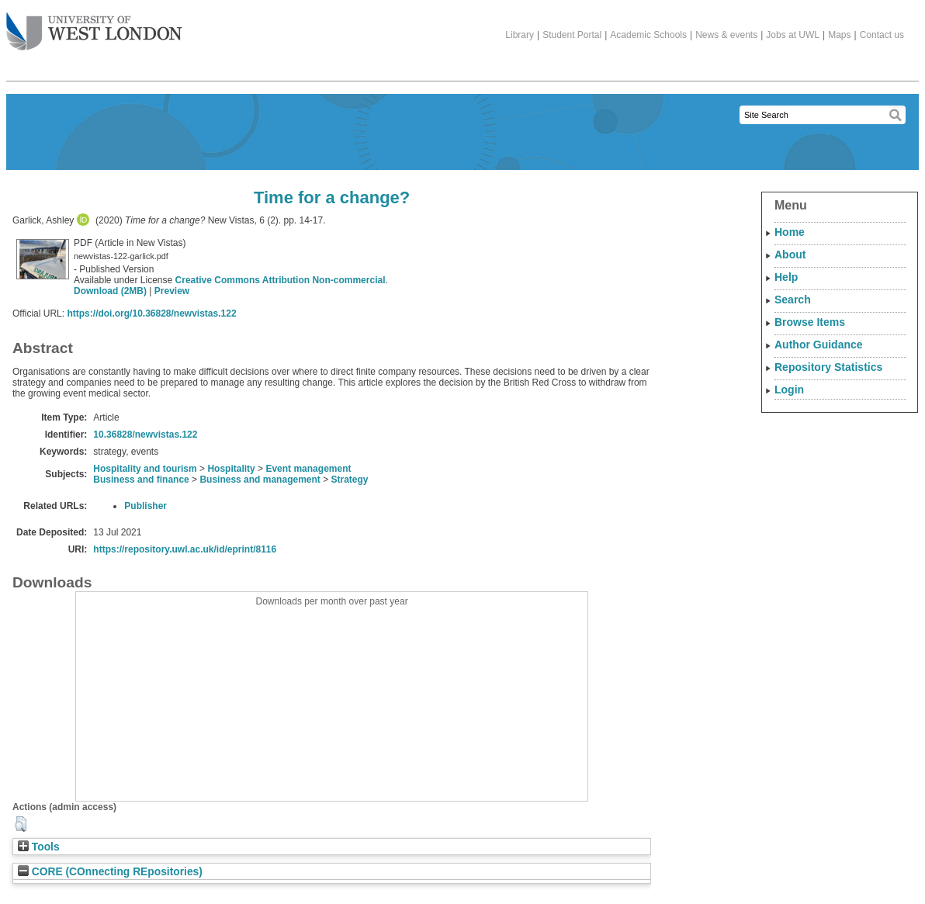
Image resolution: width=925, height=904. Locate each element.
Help (786, 277)
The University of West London (94, 25)
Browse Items (809, 322)
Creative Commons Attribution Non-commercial (280, 280)
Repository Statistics (828, 367)
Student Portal (571, 34)
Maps (839, 34)
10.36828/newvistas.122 (145, 434)
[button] (20, 824)
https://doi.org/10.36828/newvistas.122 (151, 313)
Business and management (259, 479)
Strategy (350, 479)
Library (519, 34)
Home (789, 232)
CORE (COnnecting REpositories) (110, 872)
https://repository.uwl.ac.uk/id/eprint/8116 (184, 549)
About (789, 254)
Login (789, 389)
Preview (171, 291)
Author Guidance (818, 344)
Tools (39, 847)
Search (792, 299)
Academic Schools (648, 34)
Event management (308, 468)
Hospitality (231, 468)
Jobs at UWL (792, 34)
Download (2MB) (110, 291)
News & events (726, 34)
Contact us (882, 34)
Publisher (145, 505)
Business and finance (141, 479)
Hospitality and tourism (144, 468)
